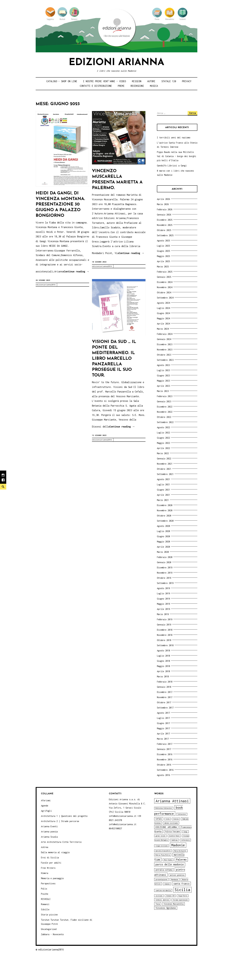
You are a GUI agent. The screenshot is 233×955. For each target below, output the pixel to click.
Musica (154, 86)
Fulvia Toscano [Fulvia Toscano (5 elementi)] (172, 831)
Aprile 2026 (163, 199)
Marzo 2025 (163, 266)
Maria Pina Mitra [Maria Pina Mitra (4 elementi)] (163, 855)
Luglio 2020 (163, 531)
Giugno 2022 (163, 438)
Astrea (44, 847)
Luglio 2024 (163, 308)
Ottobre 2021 (164, 469)
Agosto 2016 (163, 775)
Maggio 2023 (163, 380)
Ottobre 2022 (164, 417)
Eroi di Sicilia (50, 857)
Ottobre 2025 (164, 230)
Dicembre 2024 (164, 282)
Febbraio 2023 (164, 396)
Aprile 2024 (163, 323)
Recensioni (137, 86)
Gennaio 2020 (164, 562)
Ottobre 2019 (164, 578)
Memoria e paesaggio (52, 878)
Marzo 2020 (163, 552)
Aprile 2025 (163, 261)
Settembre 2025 (165, 235)
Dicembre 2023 (164, 344)
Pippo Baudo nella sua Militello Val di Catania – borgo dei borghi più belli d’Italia (176, 156)
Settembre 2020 (165, 521)
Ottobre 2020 (164, 515)
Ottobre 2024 (164, 292)
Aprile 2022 (163, 448)
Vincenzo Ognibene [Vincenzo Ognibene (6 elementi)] (166, 908)
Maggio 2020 (163, 541)
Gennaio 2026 (164, 214)
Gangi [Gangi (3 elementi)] (185, 832)
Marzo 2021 (163, 500)
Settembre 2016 (165, 770)
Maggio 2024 (163, 318)
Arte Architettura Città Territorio (61, 842)
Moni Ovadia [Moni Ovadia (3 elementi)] (168, 860)
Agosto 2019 (163, 588)
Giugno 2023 (163, 375)
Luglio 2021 (163, 484)
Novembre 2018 (164, 635)
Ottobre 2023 (164, 354)
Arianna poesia (49, 831)
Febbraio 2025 (164, 271)
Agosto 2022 (163, 427)
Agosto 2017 (163, 713)
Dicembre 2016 (164, 754)
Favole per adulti (51, 862)
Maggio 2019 (163, 604)
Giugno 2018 (163, 661)
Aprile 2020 (163, 546)
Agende (44, 805)
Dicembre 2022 (164, 406)
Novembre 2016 (164, 759)
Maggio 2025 (163, 256)
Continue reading (76, 271)
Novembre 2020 (164, 510)
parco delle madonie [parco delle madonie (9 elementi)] (170, 864)
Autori (151, 81)
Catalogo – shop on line (61, 81)
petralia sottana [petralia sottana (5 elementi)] (164, 870)
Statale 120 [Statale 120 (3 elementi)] (170, 896)
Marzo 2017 (163, 738)
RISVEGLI (46, 899)
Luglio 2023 (163, 370)
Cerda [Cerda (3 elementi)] (167, 819)
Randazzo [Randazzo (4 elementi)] (174, 879)
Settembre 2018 (165, 645)
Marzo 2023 (163, 391)
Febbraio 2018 (164, 681)
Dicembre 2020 (164, 505)
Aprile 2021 (163, 495)
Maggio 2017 (163, 728)
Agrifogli (46, 811)
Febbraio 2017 (164, 744)
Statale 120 (168, 81)
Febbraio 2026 (164, 209)
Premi (121, 86)
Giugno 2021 (163, 489)
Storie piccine (49, 914)
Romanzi (45, 904)
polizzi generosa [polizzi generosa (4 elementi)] (177, 875)
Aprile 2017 (163, 733)
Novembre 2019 (164, 572)
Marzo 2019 (163, 614)
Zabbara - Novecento (52, 934)
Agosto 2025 (163, 240)
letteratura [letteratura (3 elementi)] (185, 840)
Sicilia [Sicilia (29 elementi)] (182, 889)
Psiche (44, 894)
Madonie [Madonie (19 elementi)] (178, 845)
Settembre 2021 (165, 474)
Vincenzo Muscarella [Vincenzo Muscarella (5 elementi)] (173, 904)
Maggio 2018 (163, 666)
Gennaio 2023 (164, 401)
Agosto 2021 (163, 479)
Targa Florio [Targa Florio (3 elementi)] (182, 896)
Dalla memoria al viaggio (55, 852)
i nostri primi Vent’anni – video (104, 81)
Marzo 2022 (163, 453)
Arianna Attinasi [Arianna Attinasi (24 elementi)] (172, 801)
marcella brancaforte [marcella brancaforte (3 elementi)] (163, 851)
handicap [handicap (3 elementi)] (174, 840)
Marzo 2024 (163, 329)
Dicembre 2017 (164, 692)
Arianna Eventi (49, 826)
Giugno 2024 (163, 313)
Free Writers (48, 868)
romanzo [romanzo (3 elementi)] (167, 884)
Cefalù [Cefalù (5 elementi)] (159, 819)
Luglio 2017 (163, 718)
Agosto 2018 (163, 650)
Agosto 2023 (163, 365)
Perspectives (48, 883)
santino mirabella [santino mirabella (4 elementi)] (163, 890)
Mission (136, 81)
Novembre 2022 (164, 412)
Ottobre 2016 (164, 764)
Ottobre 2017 (164, 702)
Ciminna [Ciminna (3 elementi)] (175, 819)
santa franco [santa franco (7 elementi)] (181, 883)
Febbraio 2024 (164, 334)
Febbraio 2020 (164, 557)
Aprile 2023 (163, 386)
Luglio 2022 (163, 432)
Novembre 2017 (164, 697)
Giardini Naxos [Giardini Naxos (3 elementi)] (174, 836)
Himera (44, 873)
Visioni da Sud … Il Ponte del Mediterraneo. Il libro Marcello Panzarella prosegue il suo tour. (114, 358)
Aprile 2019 (163, 609)
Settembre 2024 (165, 297)
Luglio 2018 (163, 655)
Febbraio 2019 (164, 619)
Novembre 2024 (164, 287)
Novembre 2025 (164, 225)
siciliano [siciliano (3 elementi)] (159, 896)
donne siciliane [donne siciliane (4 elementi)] (171, 823)
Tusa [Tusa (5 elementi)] (158, 904)
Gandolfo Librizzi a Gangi (172, 165)
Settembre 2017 (165, 707)
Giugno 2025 (163, 251)
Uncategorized (48, 929)
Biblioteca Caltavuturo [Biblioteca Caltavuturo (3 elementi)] (164, 808)
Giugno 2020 (163, 536)
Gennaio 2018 (164, 687)
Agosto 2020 (163, 526)
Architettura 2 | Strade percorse (60, 821)
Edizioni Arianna (116, 62)
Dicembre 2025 (164, 220)
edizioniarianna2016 (45, 285)
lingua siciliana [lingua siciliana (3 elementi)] (161, 846)
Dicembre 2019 (164, 567)
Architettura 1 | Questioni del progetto (64, 816)
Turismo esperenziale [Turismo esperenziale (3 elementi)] (180, 900)
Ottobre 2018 (164, 640)
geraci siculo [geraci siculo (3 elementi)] (160, 836)
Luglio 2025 (163, 245)
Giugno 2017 (163, 723)
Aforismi (46, 800)
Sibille (45, 909)
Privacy (186, 81)
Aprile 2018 (163, 671)
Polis (44, 888)
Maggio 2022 (163, 443)
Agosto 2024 (163, 303)
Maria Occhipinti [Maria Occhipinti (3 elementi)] (180, 851)
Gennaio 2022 (164, 458)
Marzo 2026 (163, 204)
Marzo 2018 (163, 676)
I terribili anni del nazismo (173, 137)
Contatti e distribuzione (96, 86)
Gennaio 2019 (164, 624)
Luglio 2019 (163, 593)
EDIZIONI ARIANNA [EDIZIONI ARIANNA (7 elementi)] (166, 827)
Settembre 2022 (165, 422)
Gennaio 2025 (164, 277)
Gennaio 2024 (164, 339)
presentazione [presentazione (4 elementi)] (161, 879)
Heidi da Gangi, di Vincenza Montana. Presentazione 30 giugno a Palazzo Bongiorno (60, 204)
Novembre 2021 (164, 463)
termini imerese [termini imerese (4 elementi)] (162, 900)
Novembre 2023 (164, 349)
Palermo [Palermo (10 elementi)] (181, 859)
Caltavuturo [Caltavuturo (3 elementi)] (182, 814)
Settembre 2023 (165, 360)
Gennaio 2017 (164, 749)
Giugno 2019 (163, 598)
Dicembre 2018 (164, 630)
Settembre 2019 (165, 583)
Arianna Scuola (49, 836)
